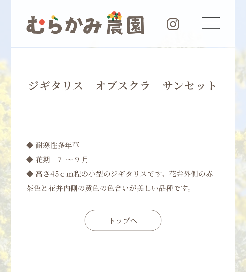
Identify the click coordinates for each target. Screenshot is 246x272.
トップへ (123, 220)
